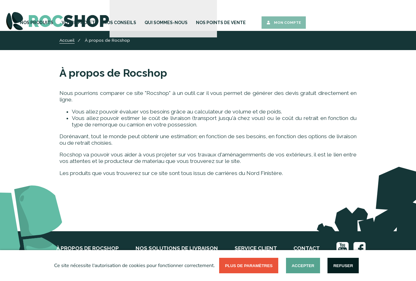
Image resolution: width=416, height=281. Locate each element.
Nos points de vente (315, 16)
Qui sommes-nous (267, 16)
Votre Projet (188, 16)
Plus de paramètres (249, 265)
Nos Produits (151, 16)
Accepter (303, 265)
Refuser (343, 265)
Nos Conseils (225, 16)
